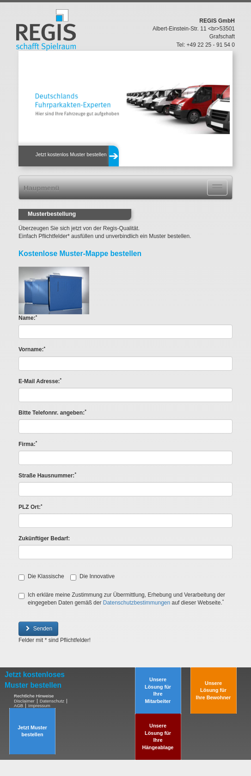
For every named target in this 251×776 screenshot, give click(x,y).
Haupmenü (42, 188)
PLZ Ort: (30, 506)
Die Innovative (92, 576)
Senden (38, 628)
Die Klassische (41, 576)
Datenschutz (52, 700)
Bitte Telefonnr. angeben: (52, 412)
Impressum (39, 705)
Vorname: (31, 349)
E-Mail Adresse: (39, 381)
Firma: (27, 443)
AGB (18, 705)
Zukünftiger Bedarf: (44, 538)
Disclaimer (24, 700)
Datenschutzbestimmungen (136, 602)
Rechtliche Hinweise (34, 695)
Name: (27, 317)
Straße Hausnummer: (47, 475)
